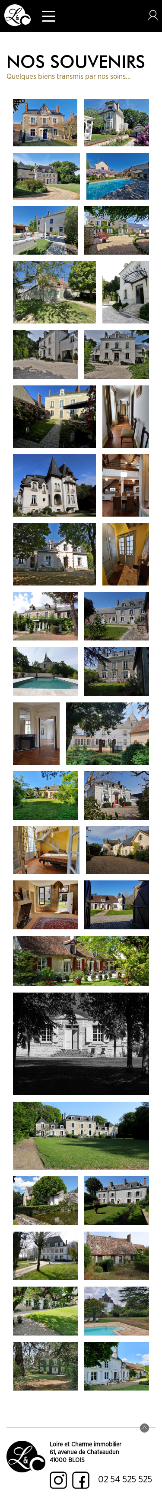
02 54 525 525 (125, 1479)
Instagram (58, 1480)
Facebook (80, 1480)
